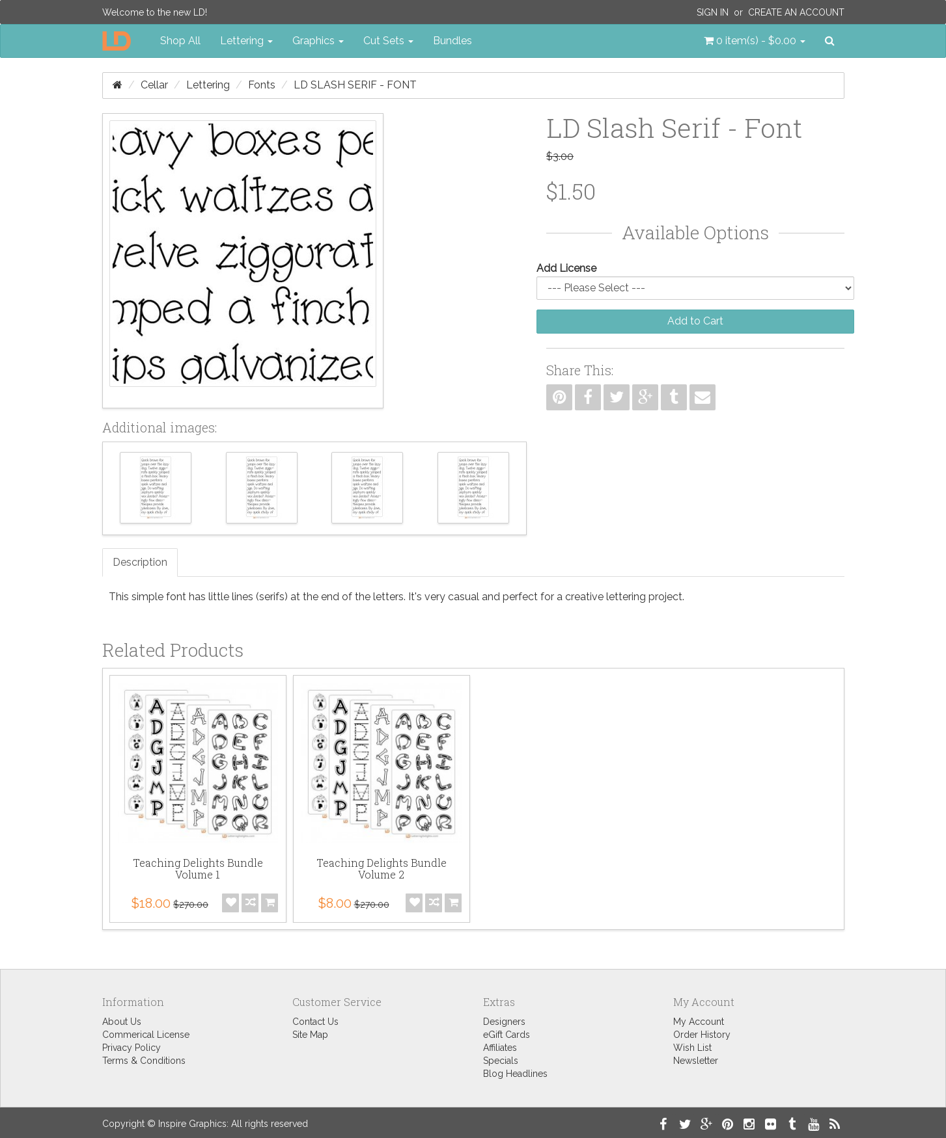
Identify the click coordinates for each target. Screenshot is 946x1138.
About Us (121, 1021)
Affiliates (500, 1047)
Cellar (154, 85)
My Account (698, 1021)
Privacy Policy (131, 1047)
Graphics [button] (318, 40)
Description (140, 562)
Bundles (452, 40)
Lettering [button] (246, 40)
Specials (500, 1060)
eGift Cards (506, 1034)
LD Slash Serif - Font (355, 85)
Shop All (180, 40)
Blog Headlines (515, 1073)
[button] (754, 41)
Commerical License (145, 1034)
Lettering (208, 85)
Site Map (310, 1034)
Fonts (261, 85)
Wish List (692, 1047)
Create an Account (796, 12)
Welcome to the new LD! (154, 12)
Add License (566, 268)
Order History (701, 1034)
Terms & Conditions (144, 1060)
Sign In (713, 12)
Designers (504, 1021)
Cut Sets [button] (388, 40)
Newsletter (695, 1060)
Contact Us (315, 1021)
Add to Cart (695, 321)
